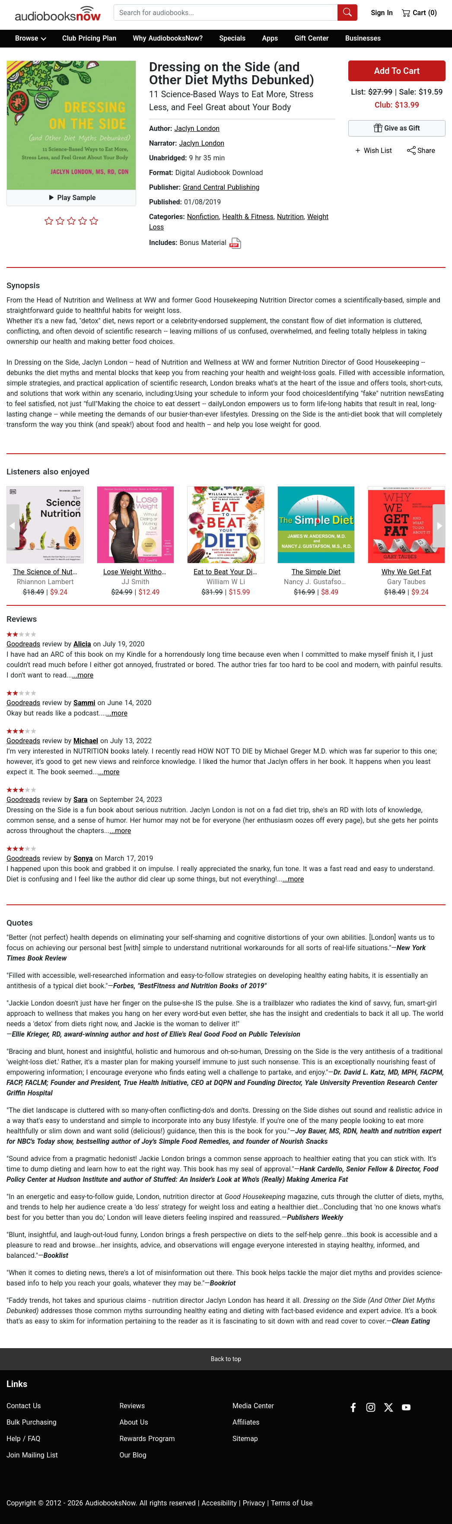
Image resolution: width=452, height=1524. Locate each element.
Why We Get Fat (406, 572)
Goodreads (23, 644)
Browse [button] (30, 38)
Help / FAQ (23, 1439)
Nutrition (290, 217)
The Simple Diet (316, 572)
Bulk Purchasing (31, 1422)
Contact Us (23, 1406)
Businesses (363, 38)
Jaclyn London (197, 128)
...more (83, 675)
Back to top (226, 1358)
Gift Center (312, 38)
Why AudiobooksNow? (168, 38)
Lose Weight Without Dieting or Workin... (135, 572)
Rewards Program (147, 1439)
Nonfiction (203, 217)
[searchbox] (226, 12)
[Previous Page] (12, 525)
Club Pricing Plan (89, 38)
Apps (270, 38)
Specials (232, 38)
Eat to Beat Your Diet (226, 572)
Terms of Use (292, 1503)
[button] (71, 125)
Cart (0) (419, 12)
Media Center (253, 1406)
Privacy (254, 1503)
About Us (134, 1422)
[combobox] (235, 12)
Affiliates (246, 1422)
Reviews (132, 1406)
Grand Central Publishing (221, 187)
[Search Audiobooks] (347, 12)
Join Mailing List (32, 1455)
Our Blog (133, 1455)
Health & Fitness (248, 217)
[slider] (71, 220)
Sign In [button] (381, 13)
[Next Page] (439, 525)
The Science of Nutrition (45, 572)
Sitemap (245, 1439)
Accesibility (219, 1503)
